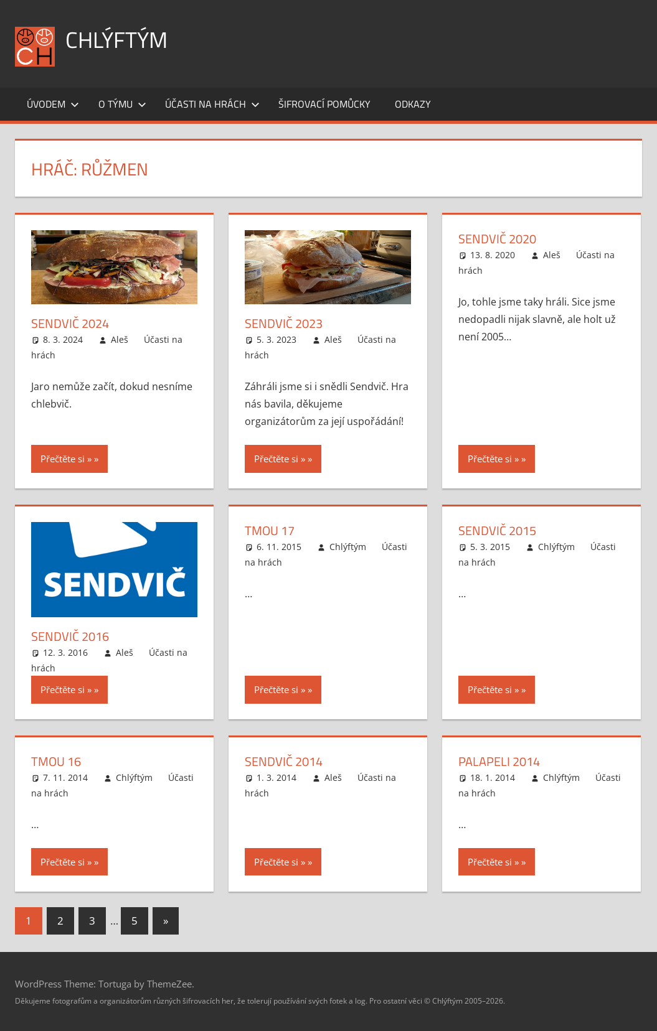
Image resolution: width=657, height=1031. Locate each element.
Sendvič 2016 (70, 636)
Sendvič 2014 (284, 761)
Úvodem (53, 103)
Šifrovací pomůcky (324, 103)
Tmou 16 (56, 761)
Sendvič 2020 (497, 238)
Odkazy (413, 103)
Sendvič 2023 (284, 323)
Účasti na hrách (212, 103)
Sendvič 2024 (70, 323)
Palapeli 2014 (499, 761)
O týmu (122, 103)
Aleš (119, 339)
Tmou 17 (270, 530)
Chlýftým (116, 39)
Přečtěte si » (66, 458)
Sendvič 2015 (497, 530)
